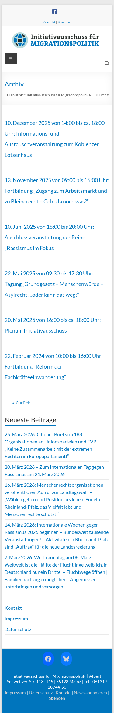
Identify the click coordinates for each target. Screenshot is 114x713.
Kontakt (49, 22)
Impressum (16, 618)
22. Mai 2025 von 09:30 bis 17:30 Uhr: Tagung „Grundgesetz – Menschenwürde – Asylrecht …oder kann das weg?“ (54, 284)
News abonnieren (90, 692)
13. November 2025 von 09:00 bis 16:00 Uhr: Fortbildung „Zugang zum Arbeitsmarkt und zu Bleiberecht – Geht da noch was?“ (57, 191)
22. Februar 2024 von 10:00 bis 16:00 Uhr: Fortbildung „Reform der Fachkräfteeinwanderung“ (54, 366)
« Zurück (21, 402)
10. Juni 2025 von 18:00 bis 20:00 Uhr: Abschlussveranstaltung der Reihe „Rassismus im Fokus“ (49, 237)
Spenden (65, 22)
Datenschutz (18, 629)
